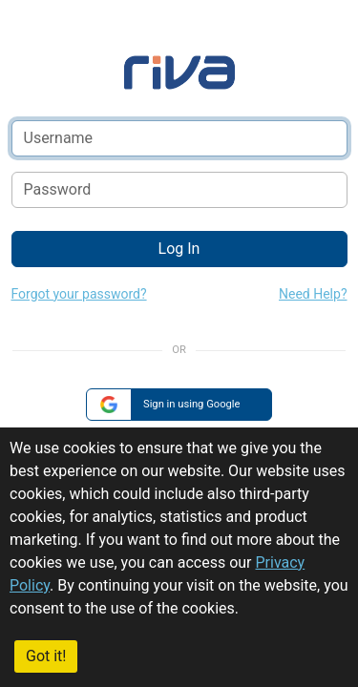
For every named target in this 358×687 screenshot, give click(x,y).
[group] (179, 405)
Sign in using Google (192, 404)
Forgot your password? (79, 294)
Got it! (46, 656)
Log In (179, 248)
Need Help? (313, 294)
